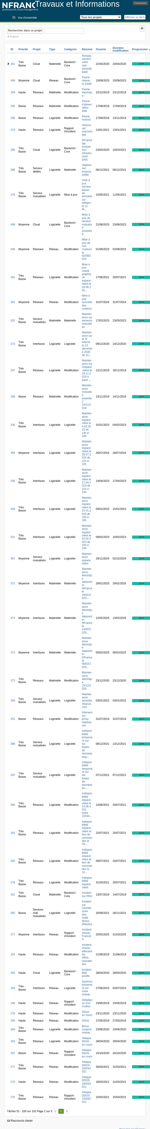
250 (13, 1020)
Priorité (23, 49)
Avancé (14, 36)
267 (13, 1053)
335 (13, 481)
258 (13, 396)
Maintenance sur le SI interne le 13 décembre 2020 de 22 (87, 344)
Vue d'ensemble (27, 17)
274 (13, 129)
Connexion (140, 3)
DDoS (85, 1020)
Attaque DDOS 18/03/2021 (86, 1082)
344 (13, 988)
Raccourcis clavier (20, 1120)
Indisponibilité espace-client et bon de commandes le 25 (87, 833)
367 (13, 558)
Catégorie (70, 49)
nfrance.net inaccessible (87, 130)
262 (13, 972)
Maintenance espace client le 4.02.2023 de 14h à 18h (87, 425)
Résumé (87, 49)
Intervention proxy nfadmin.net (87, 719)
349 (13, 80)
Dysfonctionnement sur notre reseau (87, 988)
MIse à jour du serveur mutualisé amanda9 (87, 224)
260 (13, 149)
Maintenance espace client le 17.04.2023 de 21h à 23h (87, 481)
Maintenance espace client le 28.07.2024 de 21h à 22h (87, 453)
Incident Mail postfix (86, 973)
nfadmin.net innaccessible (87, 170)
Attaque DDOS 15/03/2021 (86, 1097)
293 (13, 700)
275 (13, 1097)
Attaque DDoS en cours (87, 1041)
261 (13, 64)
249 (13, 1003)
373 (13, 652)
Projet (36, 49)
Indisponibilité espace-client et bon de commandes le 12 (87, 861)
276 (13, 1081)
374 (13, 618)
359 (13, 452)
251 (13, 894)
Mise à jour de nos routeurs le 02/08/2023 (87, 249)
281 (13, 277)
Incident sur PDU (87, 894)
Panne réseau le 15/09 (87, 80)
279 (13, 194)
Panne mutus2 (86, 118)
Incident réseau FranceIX (86, 934)
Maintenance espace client (87, 558)
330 (13, 424)
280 (13, 804)
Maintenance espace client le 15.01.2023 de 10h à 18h (87, 509)
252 (13, 719)
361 (13, 302)
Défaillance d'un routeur (87, 1003)
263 (13, 1041)
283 (13, 832)
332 (13, 320)
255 (13, 106)
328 (13, 509)
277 (13, 1066)
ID (12, 49)
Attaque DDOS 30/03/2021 (86, 1066)
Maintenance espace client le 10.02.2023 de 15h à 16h (87, 537)
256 (13, 118)
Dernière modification (121, 49)
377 (13, 934)
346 (13, 249)
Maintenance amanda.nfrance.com (87, 701)
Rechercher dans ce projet (25, 30)
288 (13, 743)
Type (52, 49)
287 (13, 775)
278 (13, 882)
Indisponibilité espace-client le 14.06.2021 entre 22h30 (87, 805)
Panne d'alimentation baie (87, 106)
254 (13, 954)
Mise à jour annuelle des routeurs (87, 302)
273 (13, 680)
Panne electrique (87, 92)
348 (13, 224)
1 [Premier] (55, 1111)
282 (13, 861)
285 (13, 913)
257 (13, 370)
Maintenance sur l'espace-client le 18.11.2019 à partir (87, 370)
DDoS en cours (87, 1013)
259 (13, 92)
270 (13, 1013)
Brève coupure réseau (87, 1029)
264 (13, 1029)
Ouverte (101, 49)
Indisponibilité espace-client (87, 882)
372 (13, 583)
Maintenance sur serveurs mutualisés (87, 320)
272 (13, 343)
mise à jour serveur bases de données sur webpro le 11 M (87, 195)
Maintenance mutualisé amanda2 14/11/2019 (87, 397)
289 (13, 169)
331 (13, 537)
